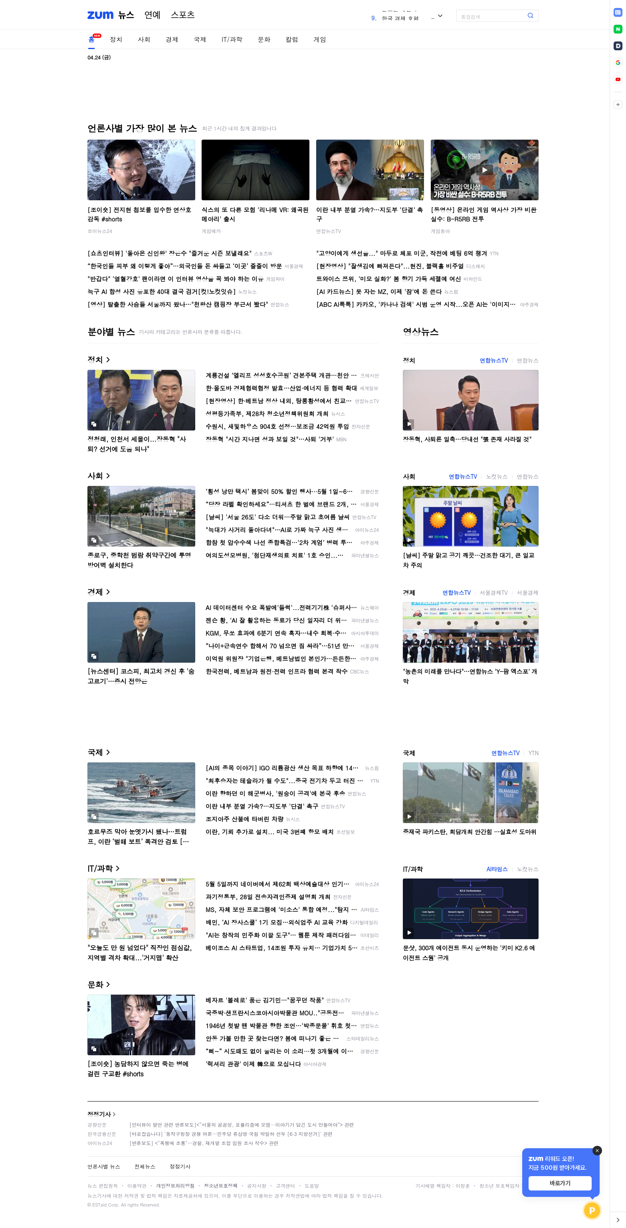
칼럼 (291, 39)
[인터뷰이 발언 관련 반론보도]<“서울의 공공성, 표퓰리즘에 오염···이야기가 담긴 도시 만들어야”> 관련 (241, 1124)
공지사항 (256, 1185)
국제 (200, 39)
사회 (144, 39)
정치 (116, 39)
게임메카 (211, 230)
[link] (618, 12)
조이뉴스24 (99, 230)
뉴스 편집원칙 (102, 1185)
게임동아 (440, 230)
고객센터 (285, 1185)
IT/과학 (232, 39)
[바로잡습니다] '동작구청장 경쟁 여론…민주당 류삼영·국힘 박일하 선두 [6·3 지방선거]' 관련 (231, 1133)
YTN (534, 753)
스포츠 (183, 15)
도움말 (312, 1185)
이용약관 (137, 1185)
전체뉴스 (145, 1166)
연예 (152, 15)
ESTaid (99, 1205)
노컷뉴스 (496, 476)
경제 (172, 39)
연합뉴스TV (328, 230)
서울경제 (528, 592)
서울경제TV (493, 592)
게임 (319, 39)
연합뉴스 (528, 360)
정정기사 (99, 1114)
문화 (264, 39)
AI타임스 (497, 869)
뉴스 (126, 15)
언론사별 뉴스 (103, 1166)
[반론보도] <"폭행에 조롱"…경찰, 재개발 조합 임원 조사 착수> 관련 (204, 1142)
